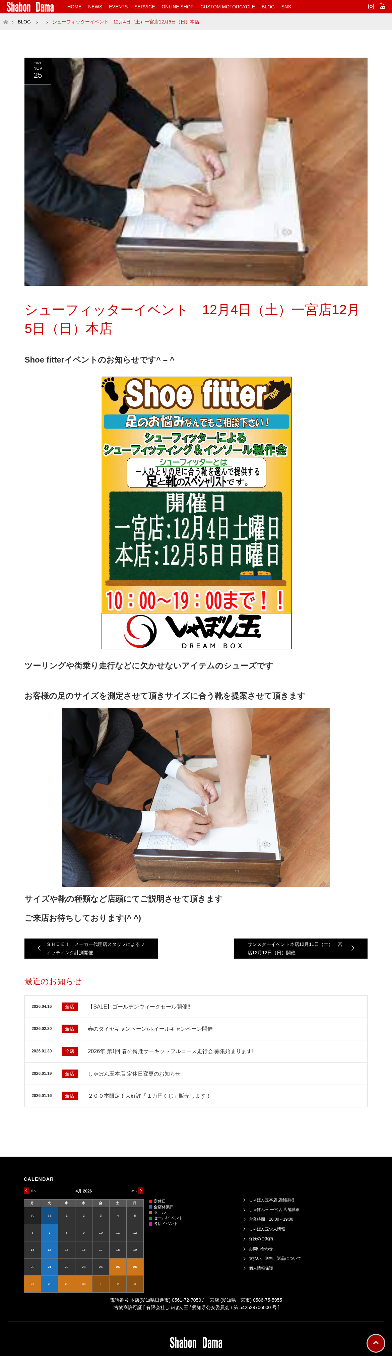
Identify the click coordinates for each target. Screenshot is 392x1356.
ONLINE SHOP (177, 6)
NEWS (95, 6)
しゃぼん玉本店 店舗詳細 (271, 1200)
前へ (33, 1190)
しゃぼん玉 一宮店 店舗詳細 (274, 1209)
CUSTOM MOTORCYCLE (227, 6)
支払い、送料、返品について (275, 1258)
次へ (134, 1190)
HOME (74, 6)
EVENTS (118, 6)
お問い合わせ (261, 1248)
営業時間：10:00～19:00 (271, 1219)
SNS (286, 6)
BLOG (268, 6)
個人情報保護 (261, 1268)
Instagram (370, 5)
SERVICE (144, 6)
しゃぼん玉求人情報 (267, 1229)
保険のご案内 (261, 1238)
